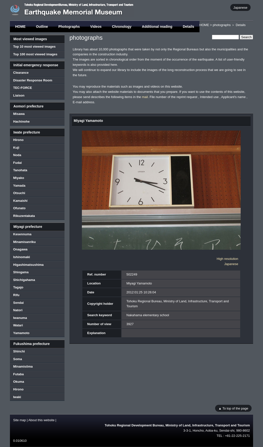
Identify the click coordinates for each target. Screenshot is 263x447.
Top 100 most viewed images (35, 54)
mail (145, 97)
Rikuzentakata (24, 216)
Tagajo (18, 287)
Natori (18, 310)
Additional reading (157, 27)
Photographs (69, 27)
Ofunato (19, 208)
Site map (19, 420)
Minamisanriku (24, 242)
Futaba (18, 374)
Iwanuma (20, 318)
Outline (42, 27)
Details (188, 27)
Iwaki (17, 397)
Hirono (18, 140)
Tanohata (20, 170)
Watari (18, 325)
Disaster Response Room (32, 80)
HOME (20, 27)
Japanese (240, 7)
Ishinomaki (21, 257)
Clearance (21, 72)
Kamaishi (20, 201)
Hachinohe (21, 121)
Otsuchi (19, 193)
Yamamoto (21, 333)
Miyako (18, 178)
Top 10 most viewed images (34, 46)
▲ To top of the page (233, 408)
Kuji (16, 147)
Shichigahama (24, 280)
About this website (41, 420)
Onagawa (20, 249)
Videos (96, 27)
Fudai (17, 163)
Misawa (19, 114)
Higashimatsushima (28, 265)
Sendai (18, 303)
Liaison (19, 95)
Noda (17, 155)
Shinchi (19, 351)
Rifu (16, 295)
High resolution (227, 259)
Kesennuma (22, 234)
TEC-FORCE (22, 88)
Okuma (18, 381)
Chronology (122, 27)
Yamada (19, 185)
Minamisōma (23, 366)
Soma (17, 359)
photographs (221, 25)
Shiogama (21, 272)
